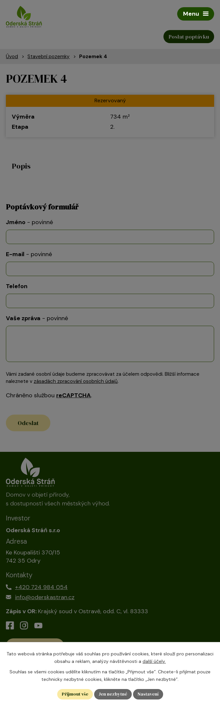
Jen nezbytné (113, 694)
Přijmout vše (75, 694)
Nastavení (148, 694)
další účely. (154, 661)
